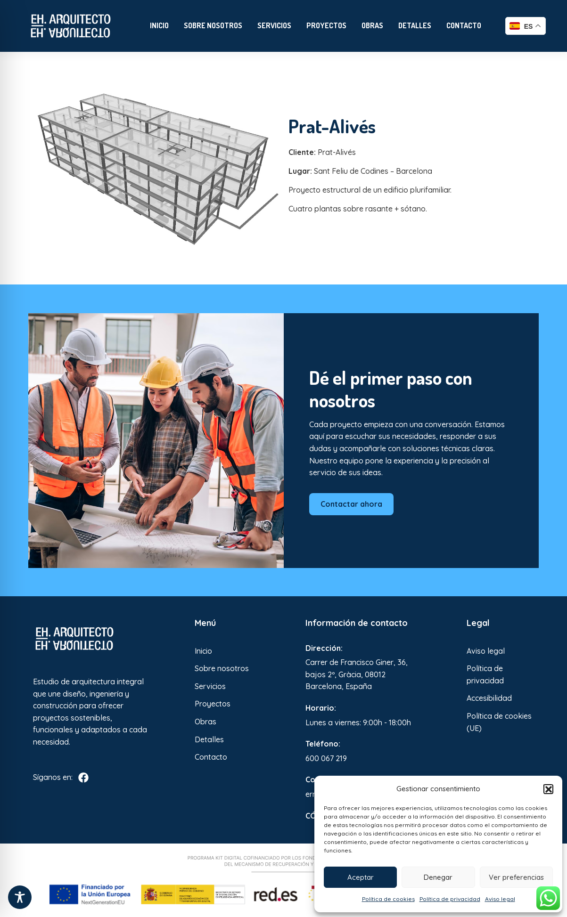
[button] (548, 789)
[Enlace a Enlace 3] (92, 638)
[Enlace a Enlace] (70, 26)
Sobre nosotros (213, 25)
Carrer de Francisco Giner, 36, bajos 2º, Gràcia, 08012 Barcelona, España (356, 674)
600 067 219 (326, 758)
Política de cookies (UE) (499, 722)
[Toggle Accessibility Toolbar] (20, 897)
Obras (372, 25)
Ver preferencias (516, 877)
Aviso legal (500, 898)
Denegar (438, 877)
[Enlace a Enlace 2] (156, 168)
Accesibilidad (489, 698)
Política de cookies (388, 898)
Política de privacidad (449, 898)
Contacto (463, 25)
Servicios (274, 25)
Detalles (414, 25)
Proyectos (326, 25)
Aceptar (360, 877)
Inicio (159, 25)
